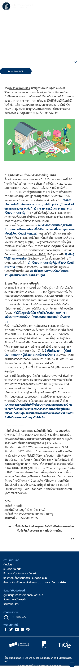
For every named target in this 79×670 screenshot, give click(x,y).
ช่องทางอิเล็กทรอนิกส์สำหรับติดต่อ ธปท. (25, 578)
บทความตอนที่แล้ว (19, 88)
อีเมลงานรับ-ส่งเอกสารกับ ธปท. (20, 573)
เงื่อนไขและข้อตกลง (13, 658)
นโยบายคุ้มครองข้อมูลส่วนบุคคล (40, 658)
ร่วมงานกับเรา (11, 604)
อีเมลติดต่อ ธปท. (12, 569)
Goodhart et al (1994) (31, 254)
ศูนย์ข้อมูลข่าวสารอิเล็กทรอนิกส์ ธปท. (23, 595)
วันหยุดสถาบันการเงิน (15, 599)
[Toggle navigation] (74, 7)
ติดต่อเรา (8, 564)
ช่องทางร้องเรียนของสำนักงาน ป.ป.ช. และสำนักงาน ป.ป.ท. (34, 582)
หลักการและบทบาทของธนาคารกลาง (35, 104)
